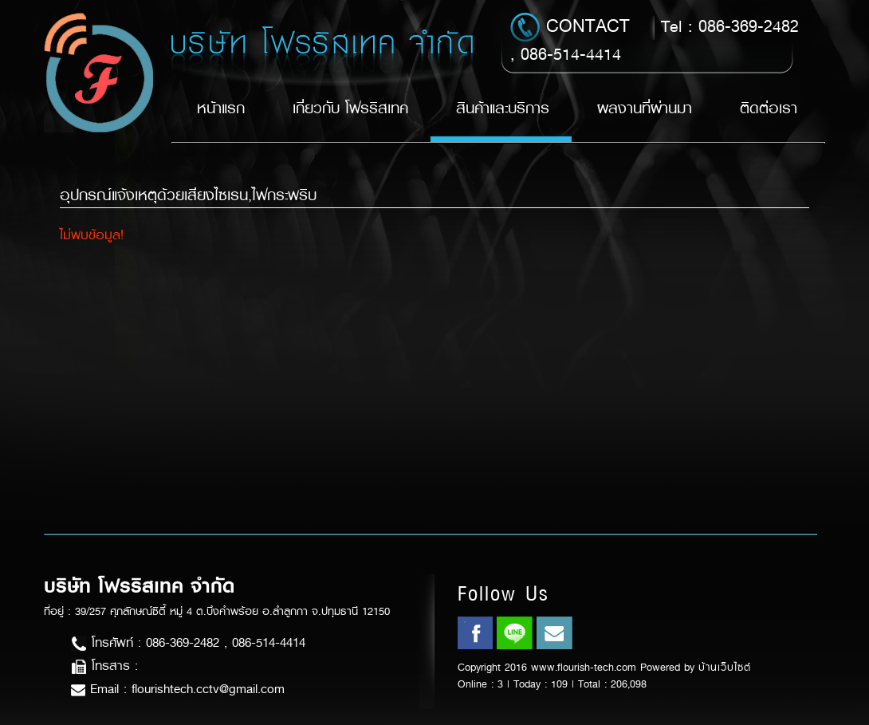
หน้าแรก (221, 108)
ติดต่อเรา (768, 108)
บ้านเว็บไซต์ (724, 667)
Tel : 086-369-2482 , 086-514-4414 (654, 39)
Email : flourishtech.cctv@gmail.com (178, 689)
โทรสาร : (104, 666)
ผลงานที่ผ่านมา (644, 108)
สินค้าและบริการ (502, 108)
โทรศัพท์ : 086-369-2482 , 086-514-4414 (188, 642)
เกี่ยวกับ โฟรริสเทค (350, 108)
